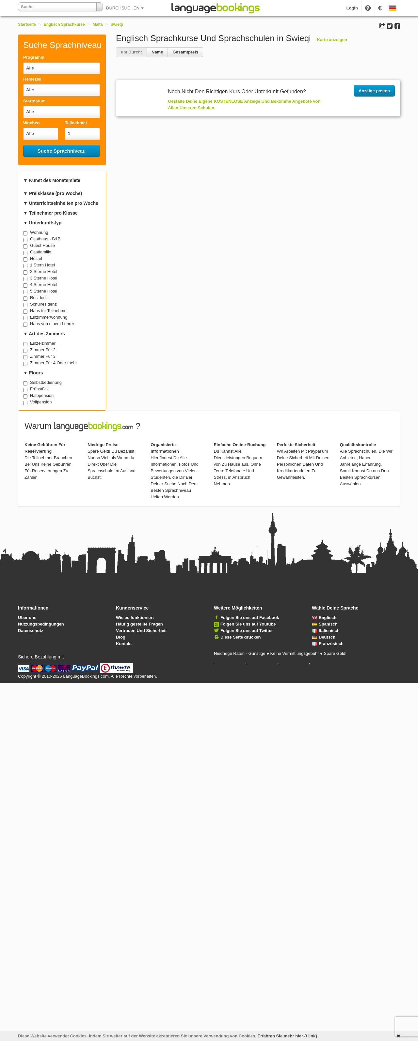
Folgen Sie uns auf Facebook (249, 617)
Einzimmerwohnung (48, 317)
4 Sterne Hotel (43, 284)
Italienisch (326, 630)
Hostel (36, 258)
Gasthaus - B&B (45, 238)
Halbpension (42, 395)
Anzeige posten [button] (374, 90)
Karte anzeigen (332, 39)
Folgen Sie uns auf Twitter (246, 630)
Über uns (27, 617)
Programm (33, 57)
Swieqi (116, 24)
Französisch (328, 643)
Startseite (27, 24)
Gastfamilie (40, 251)
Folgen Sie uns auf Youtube (248, 624)
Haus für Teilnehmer (49, 310)
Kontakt (124, 643)
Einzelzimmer (43, 343)
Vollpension (41, 402)
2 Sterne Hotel (43, 271)
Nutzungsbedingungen (41, 624)
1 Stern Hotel (42, 265)
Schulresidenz (43, 304)
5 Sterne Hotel (43, 291)
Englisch (324, 617)
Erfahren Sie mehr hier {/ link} (287, 1035)
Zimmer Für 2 (43, 349)
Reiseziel (32, 79)
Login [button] (352, 8)
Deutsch (323, 637)
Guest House (42, 245)
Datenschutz (30, 630)
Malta (98, 24)
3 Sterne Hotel (43, 278)
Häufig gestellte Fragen (139, 624)
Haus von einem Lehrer (52, 323)
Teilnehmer (76, 122)
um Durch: (131, 52)
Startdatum (34, 100)
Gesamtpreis (185, 52)
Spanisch (325, 624)
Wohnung (39, 232)
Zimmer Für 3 (43, 356)
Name (157, 52)
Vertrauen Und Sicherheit (141, 630)
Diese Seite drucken (240, 637)
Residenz (39, 297)
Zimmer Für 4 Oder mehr (53, 362)
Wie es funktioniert (135, 617)
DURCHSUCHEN (125, 8)
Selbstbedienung (46, 382)
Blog (120, 637)
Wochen (31, 122)
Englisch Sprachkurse (64, 24)
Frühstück (39, 388)
